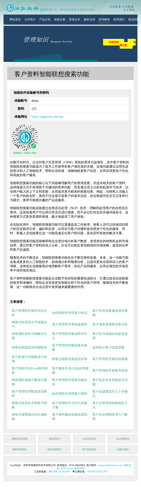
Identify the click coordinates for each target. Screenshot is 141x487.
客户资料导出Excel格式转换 (30, 370)
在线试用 (114, 42)
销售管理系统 (19, 449)
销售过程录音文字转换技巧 (29, 324)
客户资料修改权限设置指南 (69, 417)
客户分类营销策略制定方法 (110, 405)
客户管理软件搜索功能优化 (69, 382)
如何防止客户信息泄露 (108, 347)
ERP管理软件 (122, 438)
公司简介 (30, 19)
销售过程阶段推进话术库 (69, 359)
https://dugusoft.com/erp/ (47, 116)
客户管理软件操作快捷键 (110, 359)
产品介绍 (44, 19)
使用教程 (104, 19)
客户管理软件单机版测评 (69, 324)
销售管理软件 (54, 449)
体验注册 (59, 19)
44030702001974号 (97, 471)
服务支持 (89, 19)
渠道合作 (74, 19)
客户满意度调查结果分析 (110, 324)
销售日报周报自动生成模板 (29, 417)
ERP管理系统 (89, 438)
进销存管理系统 (20, 438)
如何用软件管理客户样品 (69, 313)
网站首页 (15, 19)
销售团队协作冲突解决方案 (29, 336)
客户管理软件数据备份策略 (69, 347)
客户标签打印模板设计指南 (29, 359)
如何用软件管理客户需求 (69, 393)
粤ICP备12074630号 (59, 471)
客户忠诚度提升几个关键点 (110, 394)
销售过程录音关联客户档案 (29, 405)
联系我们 (119, 19)
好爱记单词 (123, 449)
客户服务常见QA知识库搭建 (70, 370)
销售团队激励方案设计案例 (29, 382)
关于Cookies (66, 468)
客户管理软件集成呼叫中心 (69, 336)
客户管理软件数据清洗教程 (29, 394)
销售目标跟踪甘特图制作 (29, 347)
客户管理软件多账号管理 (110, 370)
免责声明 (79, 468)
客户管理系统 (89, 449)
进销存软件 (54, 438)
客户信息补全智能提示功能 (110, 382)
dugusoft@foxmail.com (111, 465)
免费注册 (128, 44)
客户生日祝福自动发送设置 (110, 336)
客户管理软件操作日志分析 (29, 313)
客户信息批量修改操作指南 (110, 313)
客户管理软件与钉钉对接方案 (69, 405)
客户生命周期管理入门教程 (110, 417)
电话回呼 (134, 19)
